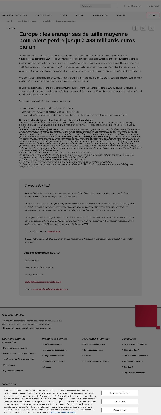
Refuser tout (120, 401)
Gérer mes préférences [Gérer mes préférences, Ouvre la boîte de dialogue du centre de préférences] (120, 393)
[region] (80, 401)
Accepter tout (120, 410)
